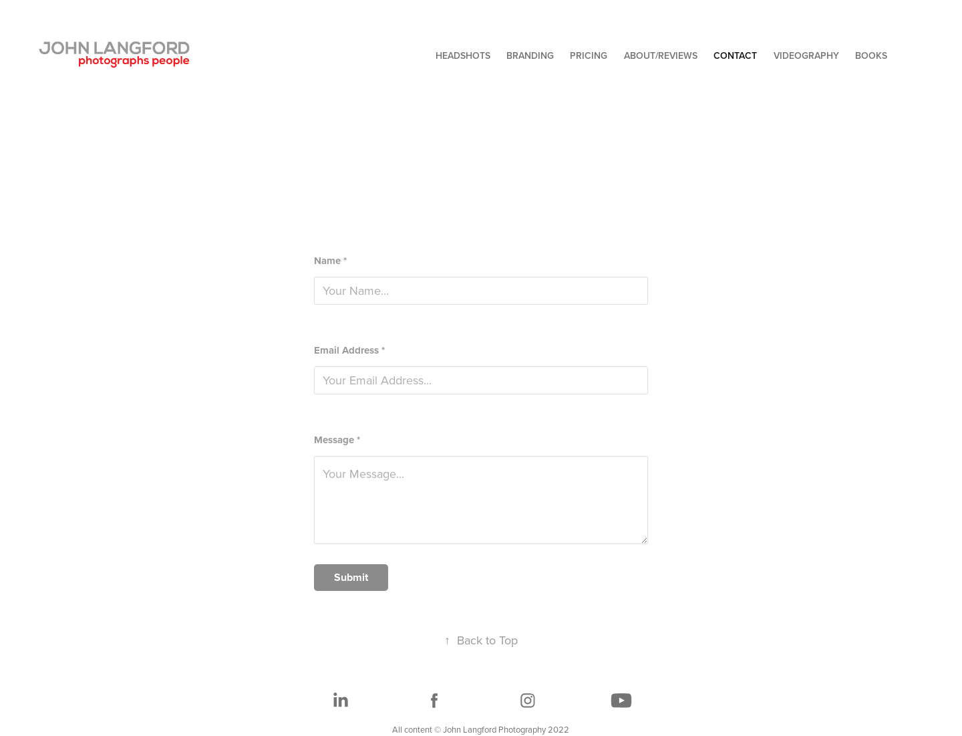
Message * (337, 440)
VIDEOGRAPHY (806, 55)
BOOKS (871, 55)
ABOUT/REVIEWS (660, 55)
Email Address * (349, 351)
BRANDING (530, 55)
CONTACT (735, 55)
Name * (330, 261)
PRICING (588, 55)
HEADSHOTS (463, 55)
